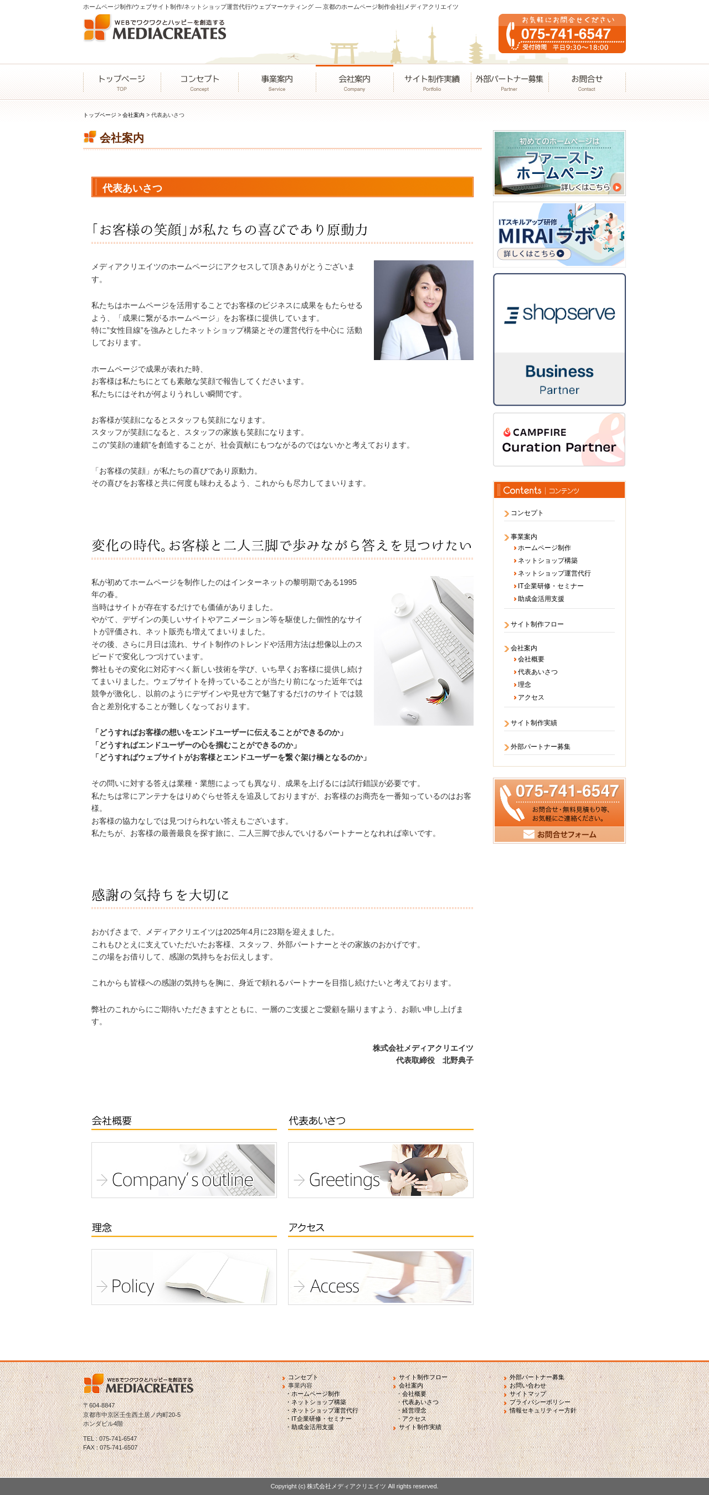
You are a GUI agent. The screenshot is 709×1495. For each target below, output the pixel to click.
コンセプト (199, 82)
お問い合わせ (528, 1385)
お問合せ (587, 82)
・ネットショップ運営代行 (321, 1410)
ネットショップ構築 (548, 560)
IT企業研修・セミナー (551, 586)
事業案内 (277, 82)
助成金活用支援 (541, 599)
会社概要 (531, 659)
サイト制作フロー (537, 624)
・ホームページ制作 (312, 1393)
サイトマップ (528, 1393)
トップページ (122, 82)
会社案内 (354, 82)
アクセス (531, 697)
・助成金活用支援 (309, 1427)
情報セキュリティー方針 (543, 1410)
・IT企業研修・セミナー (318, 1418)
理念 (524, 685)
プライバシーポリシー (540, 1402)
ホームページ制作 (544, 548)
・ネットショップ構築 (315, 1402)
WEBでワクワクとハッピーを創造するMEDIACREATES (158, 38)
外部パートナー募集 (509, 82)
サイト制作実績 (432, 82)
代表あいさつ (538, 672)
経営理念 (414, 1410)
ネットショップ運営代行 (554, 573)
